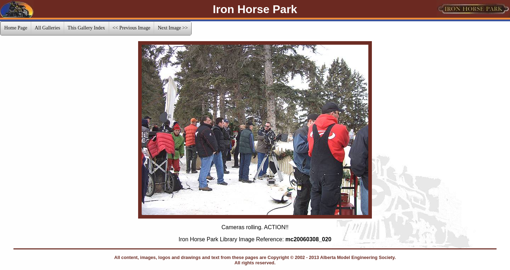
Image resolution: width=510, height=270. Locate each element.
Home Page (15, 28)
